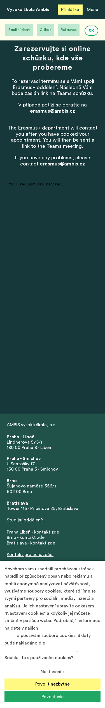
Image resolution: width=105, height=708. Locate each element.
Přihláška (70, 9)
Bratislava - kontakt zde (31, 543)
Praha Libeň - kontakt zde (34, 532)
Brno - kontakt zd (24, 537)
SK (91, 31)
